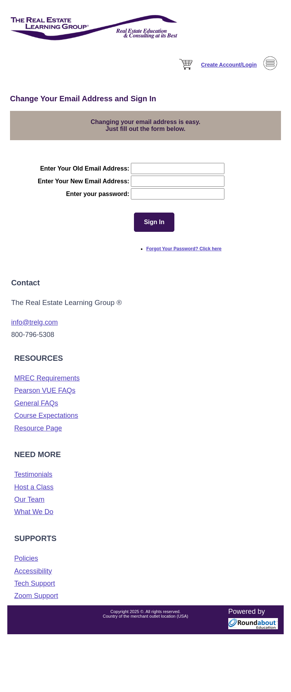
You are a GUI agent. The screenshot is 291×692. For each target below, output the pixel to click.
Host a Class (34, 487)
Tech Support (34, 583)
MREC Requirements (47, 378)
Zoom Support (36, 596)
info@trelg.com (34, 322)
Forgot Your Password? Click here (184, 248)
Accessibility (33, 571)
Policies (26, 558)
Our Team (29, 499)
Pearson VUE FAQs (44, 390)
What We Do (34, 512)
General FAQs (36, 403)
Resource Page (38, 428)
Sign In (154, 222)
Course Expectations (46, 415)
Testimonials (33, 474)
